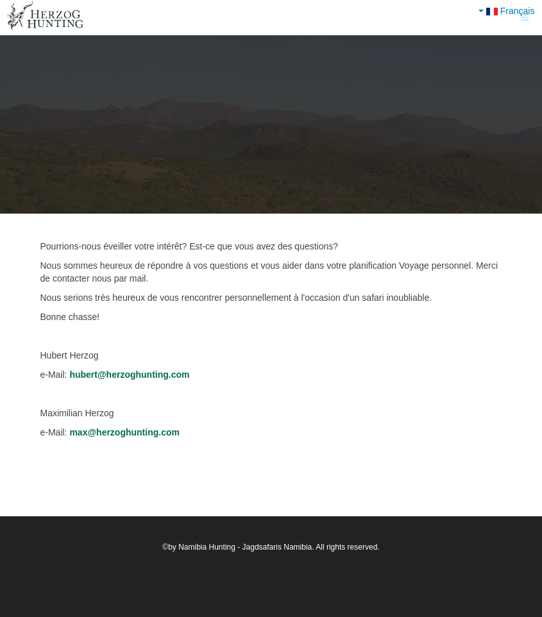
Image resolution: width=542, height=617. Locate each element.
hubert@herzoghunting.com (129, 374)
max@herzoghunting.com (124, 432)
